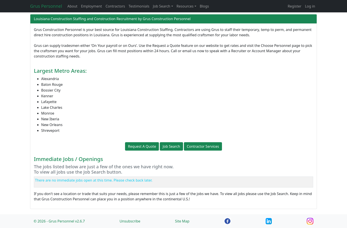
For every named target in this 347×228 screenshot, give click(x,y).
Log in (310, 6)
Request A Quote (142, 146)
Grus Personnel (46, 6)
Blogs (204, 6)
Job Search (171, 146)
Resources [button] (185, 6)
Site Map (182, 221)
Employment (91, 6)
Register (294, 6)
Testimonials (139, 6)
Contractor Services (203, 146)
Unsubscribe (130, 221)
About (72, 6)
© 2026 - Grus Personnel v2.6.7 (59, 221)
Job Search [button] (161, 6)
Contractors (115, 6)
